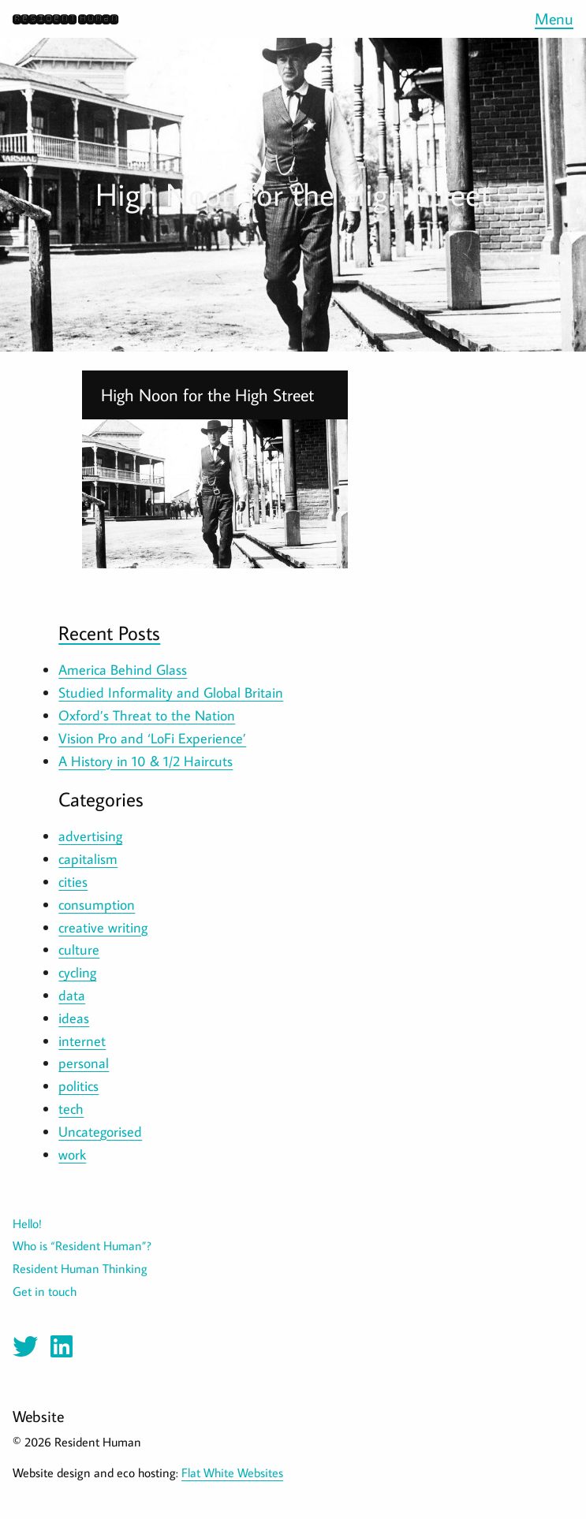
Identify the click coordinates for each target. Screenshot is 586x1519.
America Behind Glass (122, 670)
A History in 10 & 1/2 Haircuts (145, 761)
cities (73, 882)
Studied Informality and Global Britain (170, 692)
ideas (73, 1018)
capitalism (88, 859)
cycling (77, 972)
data (71, 995)
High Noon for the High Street (207, 395)
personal (83, 1063)
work (72, 1154)
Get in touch (45, 1291)
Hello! (27, 1223)
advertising (90, 836)
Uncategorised (100, 1131)
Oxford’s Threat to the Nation (146, 715)
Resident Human (65, 18)
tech (71, 1109)
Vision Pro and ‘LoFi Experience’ (152, 738)
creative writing (102, 927)
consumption (96, 904)
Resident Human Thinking (80, 1268)
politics (78, 1086)
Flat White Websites (232, 1472)
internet (82, 1041)
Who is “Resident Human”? (82, 1245)
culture (78, 949)
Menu (554, 18)
